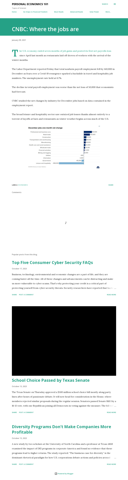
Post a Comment (26, 295)
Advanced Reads (76, 12)
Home (14, 12)
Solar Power (94, 12)
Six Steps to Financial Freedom (35, 12)
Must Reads (58, 12)
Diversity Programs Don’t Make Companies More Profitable (61, 429)
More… (108, 12)
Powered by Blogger (64, 474)
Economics (23, 185)
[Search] (105, 4)
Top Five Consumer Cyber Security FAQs (52, 262)
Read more (111, 295)
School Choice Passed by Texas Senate (51, 380)
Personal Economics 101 (30, 4)
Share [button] (110, 185)
